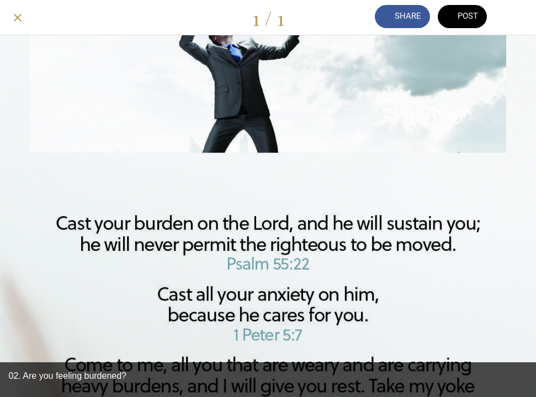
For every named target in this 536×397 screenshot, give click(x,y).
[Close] (17, 17)
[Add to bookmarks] (518, 17)
